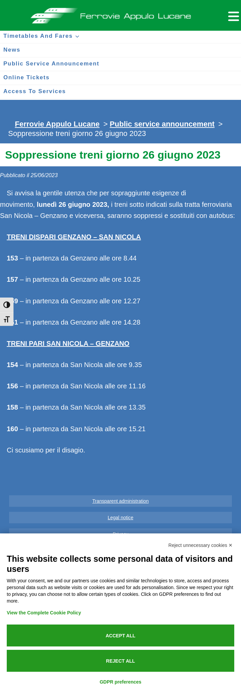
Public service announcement (162, 124)
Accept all (120, 635)
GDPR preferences (120, 682)
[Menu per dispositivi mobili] (232, 15)
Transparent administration (120, 501)
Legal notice (120, 517)
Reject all (120, 661)
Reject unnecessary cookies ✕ (200, 545)
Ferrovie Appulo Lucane (120, 14)
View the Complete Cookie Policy (44, 612)
